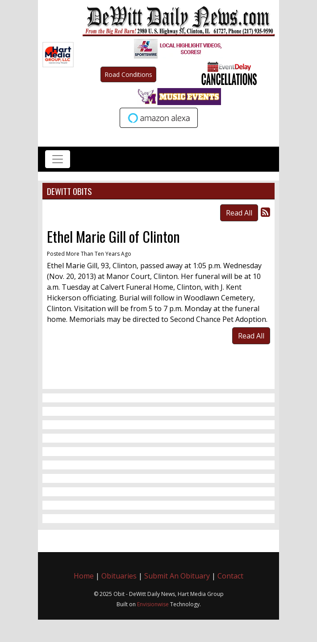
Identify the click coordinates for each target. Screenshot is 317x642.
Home (84, 576)
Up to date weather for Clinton (270, 135)
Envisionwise (153, 604)
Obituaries (119, 576)
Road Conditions (128, 74)
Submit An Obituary (177, 576)
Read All (239, 213)
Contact (230, 576)
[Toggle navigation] (57, 159)
